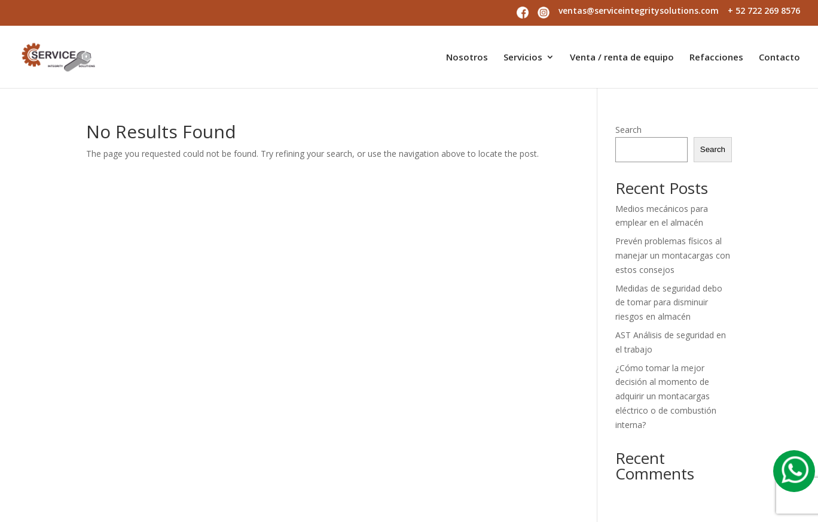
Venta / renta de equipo (622, 58)
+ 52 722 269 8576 (764, 11)
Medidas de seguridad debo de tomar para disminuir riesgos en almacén (668, 303)
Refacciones (716, 58)
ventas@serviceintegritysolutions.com (638, 11)
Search (628, 129)
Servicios (522, 58)
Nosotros (467, 58)
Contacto (779, 58)
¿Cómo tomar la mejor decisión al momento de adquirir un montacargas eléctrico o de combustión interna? (665, 396)
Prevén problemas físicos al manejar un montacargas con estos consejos (672, 255)
